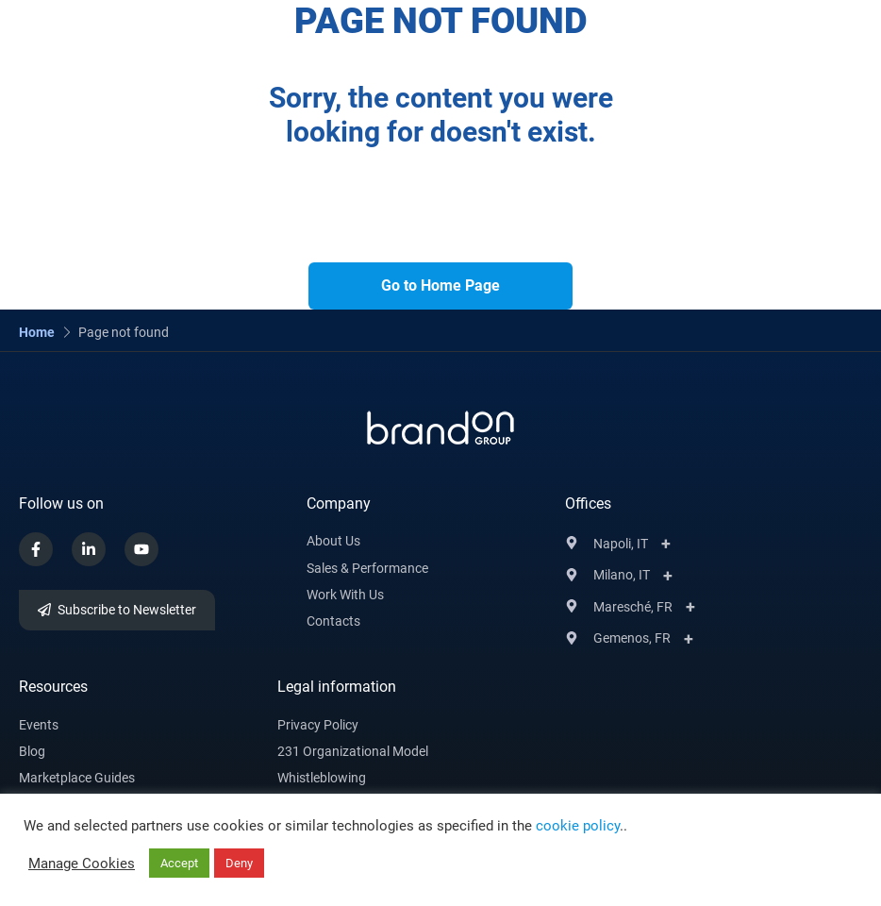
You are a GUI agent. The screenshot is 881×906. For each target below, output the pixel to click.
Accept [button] (179, 863)
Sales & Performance (367, 568)
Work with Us (345, 594)
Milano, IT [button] (621, 574)
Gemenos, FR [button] (632, 638)
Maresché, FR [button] (633, 606)
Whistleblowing (321, 777)
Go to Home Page (440, 285)
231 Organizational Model (352, 751)
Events (38, 724)
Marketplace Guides (77, 777)
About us (333, 540)
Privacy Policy (317, 724)
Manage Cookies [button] (81, 863)
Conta (324, 621)
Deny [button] (239, 863)
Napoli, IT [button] (620, 543)
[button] (772, 28)
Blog (32, 751)
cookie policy (578, 825)
